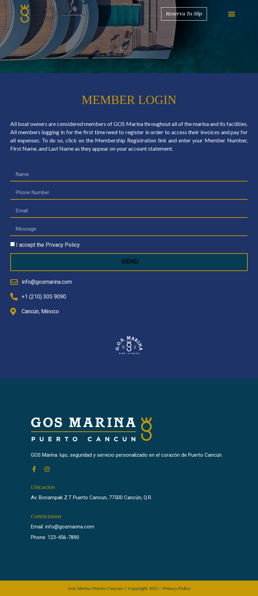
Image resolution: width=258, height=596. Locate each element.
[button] (231, 14)
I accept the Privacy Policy (48, 245)
